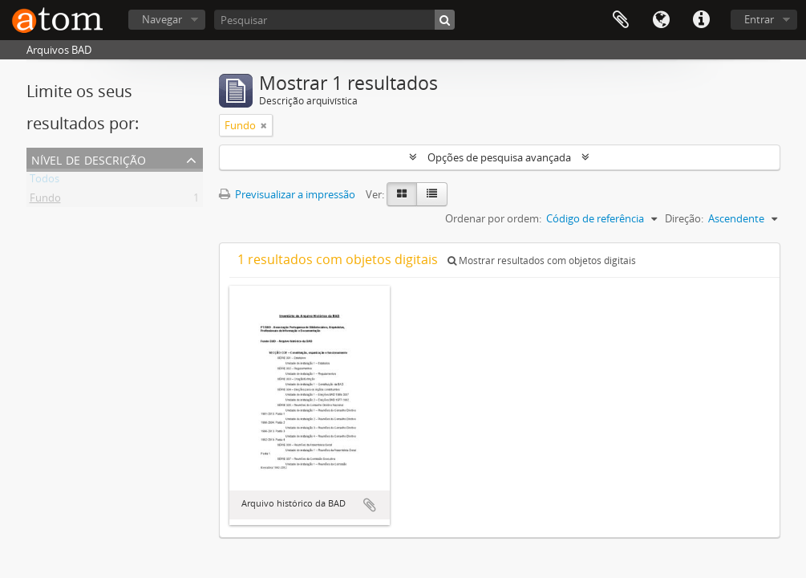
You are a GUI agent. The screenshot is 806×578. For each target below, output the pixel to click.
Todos (44, 181)
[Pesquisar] (334, 20)
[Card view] (402, 194)
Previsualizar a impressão (287, 194)
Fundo (45, 200)
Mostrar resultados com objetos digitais (542, 260)
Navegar (162, 19)
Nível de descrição (88, 158)
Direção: (684, 218)
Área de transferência (621, 20)
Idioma (661, 20)
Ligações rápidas (701, 20)
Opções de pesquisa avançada (499, 157)
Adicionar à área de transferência (370, 505)
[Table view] (432, 194)
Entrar (759, 19)
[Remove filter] (264, 125)
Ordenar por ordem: (493, 218)
